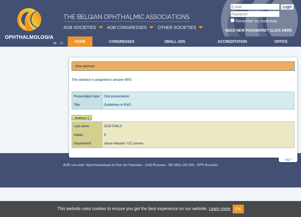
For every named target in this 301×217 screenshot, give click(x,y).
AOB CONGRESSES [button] (127, 27)
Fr (62, 43)
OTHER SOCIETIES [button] (177, 27)
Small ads (174, 41)
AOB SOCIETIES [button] (80, 27)
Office (281, 41)
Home (80, 41)
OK (238, 208)
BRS (128, 79)
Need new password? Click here (258, 30)
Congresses (122, 41)
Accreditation (232, 41)
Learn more (220, 208)
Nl (54, 43)
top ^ (288, 159)
